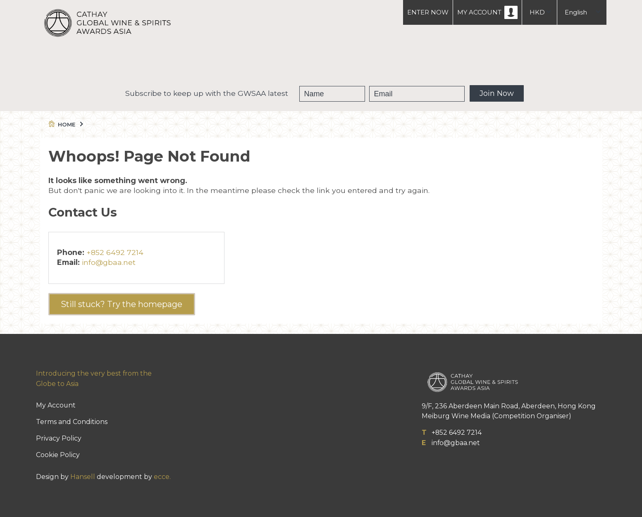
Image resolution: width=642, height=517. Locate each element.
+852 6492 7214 (114, 252)
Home (65, 124)
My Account (56, 405)
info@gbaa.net (109, 262)
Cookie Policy (58, 455)
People (359, 62)
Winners (312, 62)
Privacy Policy (58, 438)
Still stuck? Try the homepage (121, 304)
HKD (537, 12)
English (576, 12)
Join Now (497, 93)
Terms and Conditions (71, 422)
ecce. (162, 477)
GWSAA (262, 62)
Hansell (82, 477)
